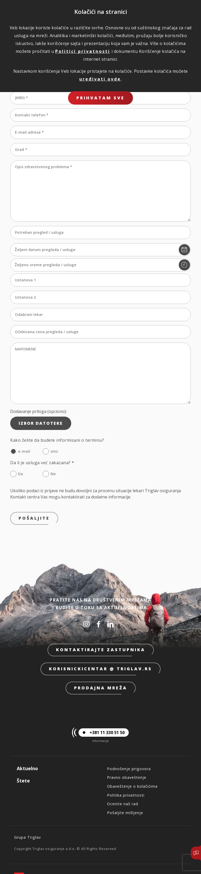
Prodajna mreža (100, 671)
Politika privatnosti (125, 778)
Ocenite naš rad (122, 787)
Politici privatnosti (82, 51)
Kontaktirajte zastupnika (100, 633)
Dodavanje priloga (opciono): (38, 395)
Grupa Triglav (27, 820)
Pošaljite (34, 501)
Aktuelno (27, 751)
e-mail (24, 434)
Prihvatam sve (100, 98)
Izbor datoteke (41, 406)
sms (54, 434)
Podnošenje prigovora (129, 752)
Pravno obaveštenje (126, 760)
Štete (23, 764)
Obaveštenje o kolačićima (132, 769)
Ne (53, 457)
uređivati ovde (100, 79)
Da (20, 457)
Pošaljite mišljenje (125, 795)
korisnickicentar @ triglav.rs (100, 652)
